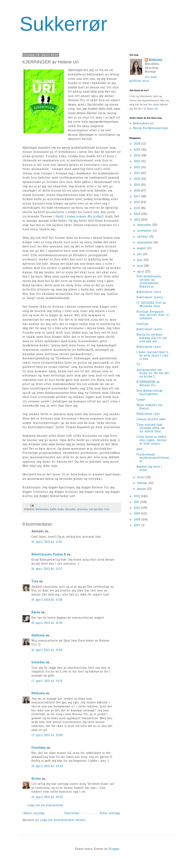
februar (142, 483)
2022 (137, 167)
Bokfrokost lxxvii (149, 329)
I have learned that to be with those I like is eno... (152, 355)
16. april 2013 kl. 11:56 (46, 542)
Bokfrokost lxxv (148, 414)
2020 (137, 179)
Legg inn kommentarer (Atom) (63, 820)
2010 (137, 508)
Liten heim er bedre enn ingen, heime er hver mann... (151, 440)
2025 (137, 150)
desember (144, 225)
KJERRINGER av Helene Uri (148, 384)
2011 (137, 502)
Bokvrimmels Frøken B (48, 555)
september (145, 243)
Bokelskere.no (143, 123)
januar (142, 489)
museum (82, 509)
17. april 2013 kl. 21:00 (47, 735)
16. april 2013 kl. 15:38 (46, 600)
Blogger (113, 849)
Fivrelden (38, 748)
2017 (137, 197)
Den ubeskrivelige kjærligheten (149, 392)
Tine (34, 582)
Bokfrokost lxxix (148, 292)
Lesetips (142, 324)
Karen (35, 612)
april (141, 272)
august (142, 248)
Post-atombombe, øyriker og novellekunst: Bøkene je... (148, 281)
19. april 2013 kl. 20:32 (47, 797)
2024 (137, 156)
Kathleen (38, 636)
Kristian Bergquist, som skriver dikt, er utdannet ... (152, 315)
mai (140, 266)
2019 (137, 185)
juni (140, 260)
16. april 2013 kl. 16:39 (46, 623)
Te (138, 364)
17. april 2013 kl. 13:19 (46, 681)
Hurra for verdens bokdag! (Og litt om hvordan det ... (151, 338)
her (150, 104)
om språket (96, 509)
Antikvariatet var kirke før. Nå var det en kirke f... (152, 373)
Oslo (107, 509)
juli (140, 254)
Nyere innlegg (33, 813)
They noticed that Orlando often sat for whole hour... (150, 428)
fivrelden (38, 663)
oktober (143, 237)
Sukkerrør (63, 24)
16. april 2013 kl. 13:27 (47, 569)
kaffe (53, 509)
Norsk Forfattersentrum (150, 128)
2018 (137, 191)
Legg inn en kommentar (45, 805)
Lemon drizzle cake (151, 419)
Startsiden (72, 813)
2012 (137, 496)
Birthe (36, 779)
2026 (137, 144)
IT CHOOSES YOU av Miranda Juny (151, 305)
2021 (137, 173)
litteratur (70, 509)
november (145, 231)
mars (141, 477)
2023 (137, 161)
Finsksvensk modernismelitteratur (152, 458)
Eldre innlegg (110, 813)
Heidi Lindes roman (71, 216)
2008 (137, 520)
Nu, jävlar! (94, 216)
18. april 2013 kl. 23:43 (47, 766)
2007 (137, 525)
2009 (137, 514)
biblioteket (42, 509)
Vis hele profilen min (143, 79)
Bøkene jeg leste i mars (149, 468)
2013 (137, 220)
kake (61, 509)
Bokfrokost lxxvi (148, 347)
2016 (137, 202)
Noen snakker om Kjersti (149, 407)
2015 (137, 208)
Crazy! (140, 400)
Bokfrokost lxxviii (149, 297)
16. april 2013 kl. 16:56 (46, 650)
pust (139, 449)
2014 (137, 214)
